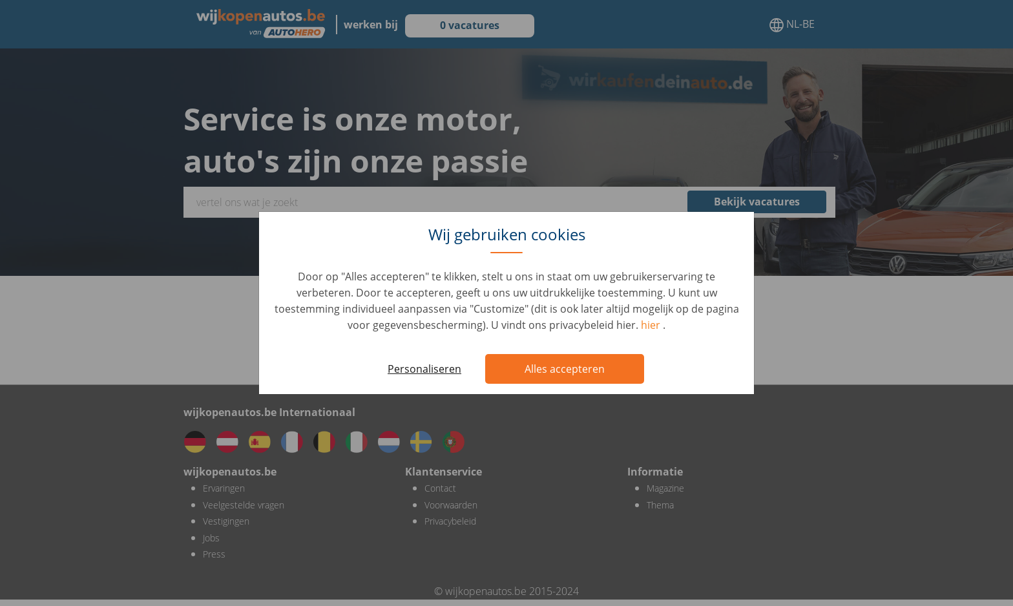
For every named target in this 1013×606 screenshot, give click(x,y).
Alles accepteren (565, 369)
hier (652, 325)
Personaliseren (424, 369)
